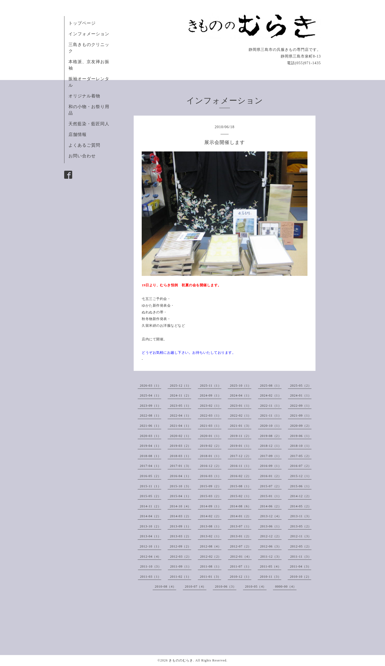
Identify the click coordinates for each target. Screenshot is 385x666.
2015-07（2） (271, 486)
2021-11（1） (271, 415)
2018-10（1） (300, 446)
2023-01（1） (240, 406)
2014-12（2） (300, 496)
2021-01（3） (240, 426)
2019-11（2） (240, 436)
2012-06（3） (271, 546)
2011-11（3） (300, 556)
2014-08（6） (240, 506)
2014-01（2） (240, 516)
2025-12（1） (180, 385)
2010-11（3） (270, 577)
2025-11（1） (210, 385)
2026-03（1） (150, 385)
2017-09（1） (271, 456)
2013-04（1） (150, 536)
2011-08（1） (210, 566)
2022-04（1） (180, 415)
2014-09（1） (210, 506)
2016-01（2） (271, 476)
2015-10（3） (180, 486)
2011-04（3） (300, 566)
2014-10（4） (180, 506)
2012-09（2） (180, 546)
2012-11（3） (300, 536)
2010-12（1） (240, 577)
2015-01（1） (271, 496)
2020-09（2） (300, 426)
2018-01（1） (210, 456)
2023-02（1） (210, 406)
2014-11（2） (150, 506)
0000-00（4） (286, 586)
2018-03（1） (180, 456)
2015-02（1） (240, 496)
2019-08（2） (271, 436)
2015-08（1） (240, 486)
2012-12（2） (271, 536)
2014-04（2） (150, 516)
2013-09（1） (180, 526)
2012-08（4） (210, 546)
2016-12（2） (210, 466)
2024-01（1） (300, 395)
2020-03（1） (150, 436)
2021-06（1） (150, 426)
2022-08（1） (150, 415)
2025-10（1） (240, 385)
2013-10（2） (150, 526)
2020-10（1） (271, 426)
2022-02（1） (240, 415)
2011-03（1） (150, 577)
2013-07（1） (240, 526)
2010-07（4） (195, 586)
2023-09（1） (150, 406)
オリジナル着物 (84, 96)
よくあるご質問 (84, 145)
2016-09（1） (271, 466)
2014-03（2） (180, 516)
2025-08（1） (271, 385)
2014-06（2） (271, 506)
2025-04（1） (150, 395)
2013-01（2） (240, 536)
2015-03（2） (210, 496)
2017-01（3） (180, 466)
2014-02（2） (210, 516)
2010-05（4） (256, 586)
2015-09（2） (210, 486)
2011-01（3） (210, 577)
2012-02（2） (210, 556)
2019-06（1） (300, 436)
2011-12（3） (271, 556)
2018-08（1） (150, 456)
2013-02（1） (210, 536)
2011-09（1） (180, 566)
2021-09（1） (300, 415)
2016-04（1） (180, 476)
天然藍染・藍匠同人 (88, 123)
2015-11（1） (150, 486)
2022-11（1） (271, 406)
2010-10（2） (300, 577)
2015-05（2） (150, 496)
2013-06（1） (271, 526)
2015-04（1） (180, 496)
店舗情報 (77, 134)
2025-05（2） (300, 385)
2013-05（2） (300, 526)
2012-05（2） (300, 546)
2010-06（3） (225, 586)
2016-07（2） (300, 466)
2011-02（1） (180, 577)
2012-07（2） (240, 546)
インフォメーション (88, 34)
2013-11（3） (300, 516)
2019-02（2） (210, 446)
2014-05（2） (300, 506)
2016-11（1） (240, 466)
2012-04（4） (150, 556)
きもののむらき (181, 660)
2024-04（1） (240, 395)
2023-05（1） (180, 406)
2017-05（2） (300, 456)
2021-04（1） (180, 426)
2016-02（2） (240, 476)
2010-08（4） (165, 586)
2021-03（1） (210, 426)
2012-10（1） (150, 546)
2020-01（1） (210, 436)
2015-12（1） (300, 476)
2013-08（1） (210, 526)
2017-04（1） (150, 466)
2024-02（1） (271, 395)
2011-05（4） (270, 566)
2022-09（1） (300, 406)
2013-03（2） (180, 536)
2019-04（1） (150, 446)
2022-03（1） (210, 415)
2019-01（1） (240, 446)
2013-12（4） (271, 516)
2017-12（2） (240, 456)
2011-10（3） (150, 566)
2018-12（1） (271, 446)
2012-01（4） (241, 556)
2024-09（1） (210, 395)
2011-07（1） (240, 566)
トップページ (82, 23)
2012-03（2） (180, 556)
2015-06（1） (300, 486)
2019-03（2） (180, 446)
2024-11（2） (180, 395)
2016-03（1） (210, 476)
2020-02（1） (180, 436)
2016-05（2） (150, 476)
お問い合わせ (82, 156)
